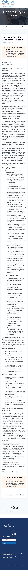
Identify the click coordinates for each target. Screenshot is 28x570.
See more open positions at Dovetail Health (14, 495)
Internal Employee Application (10, 472)
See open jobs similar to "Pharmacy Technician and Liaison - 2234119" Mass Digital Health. (15, 55)
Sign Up (5, 543)
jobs (2, 27)
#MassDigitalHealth (14, 531)
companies (9, 27)
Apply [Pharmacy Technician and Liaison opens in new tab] (3, 469)
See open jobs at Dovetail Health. (14, 51)
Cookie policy (17, 511)
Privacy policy (10, 511)
